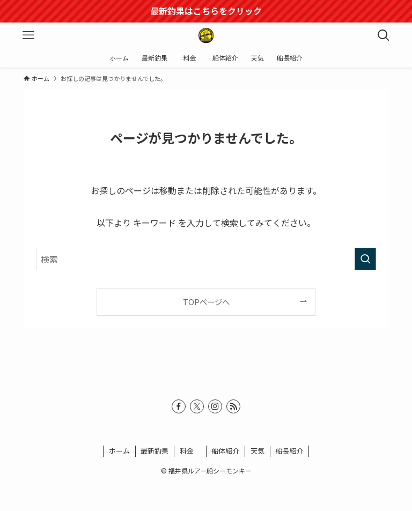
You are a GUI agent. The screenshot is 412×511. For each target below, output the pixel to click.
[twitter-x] (197, 406)
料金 (190, 451)
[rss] (233, 406)
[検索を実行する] (365, 259)
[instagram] (215, 406)
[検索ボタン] (383, 35)
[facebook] (179, 406)
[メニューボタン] (28, 35)
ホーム (119, 451)
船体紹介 (225, 451)
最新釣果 (154, 451)
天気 (257, 451)
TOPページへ (206, 301)
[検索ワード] (206, 259)
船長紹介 (289, 451)
